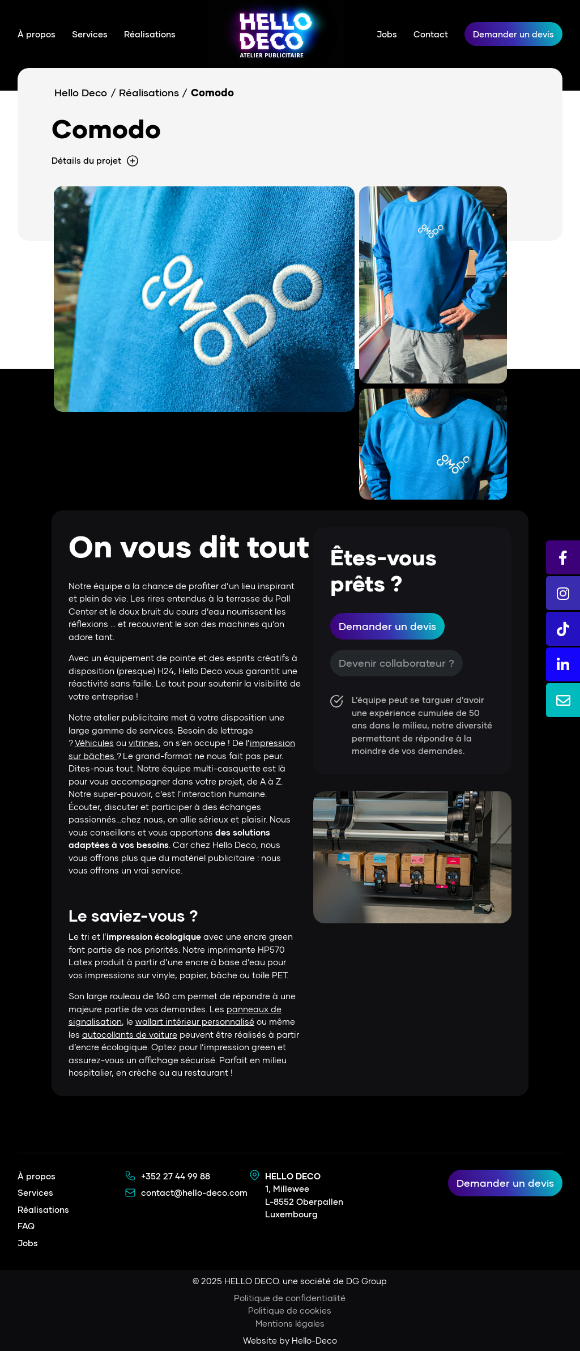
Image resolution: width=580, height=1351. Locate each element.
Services (90, 34)
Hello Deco (80, 92)
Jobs (387, 34)
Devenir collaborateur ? (396, 663)
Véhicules (94, 743)
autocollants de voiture (129, 1034)
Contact (430, 34)
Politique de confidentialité (290, 1298)
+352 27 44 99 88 (175, 1176)
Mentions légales (290, 1323)
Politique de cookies (289, 1310)
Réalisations (150, 34)
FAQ (26, 1226)
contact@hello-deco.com (194, 1192)
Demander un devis (513, 34)
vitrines (144, 743)
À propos (37, 34)
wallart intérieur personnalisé (194, 1021)
